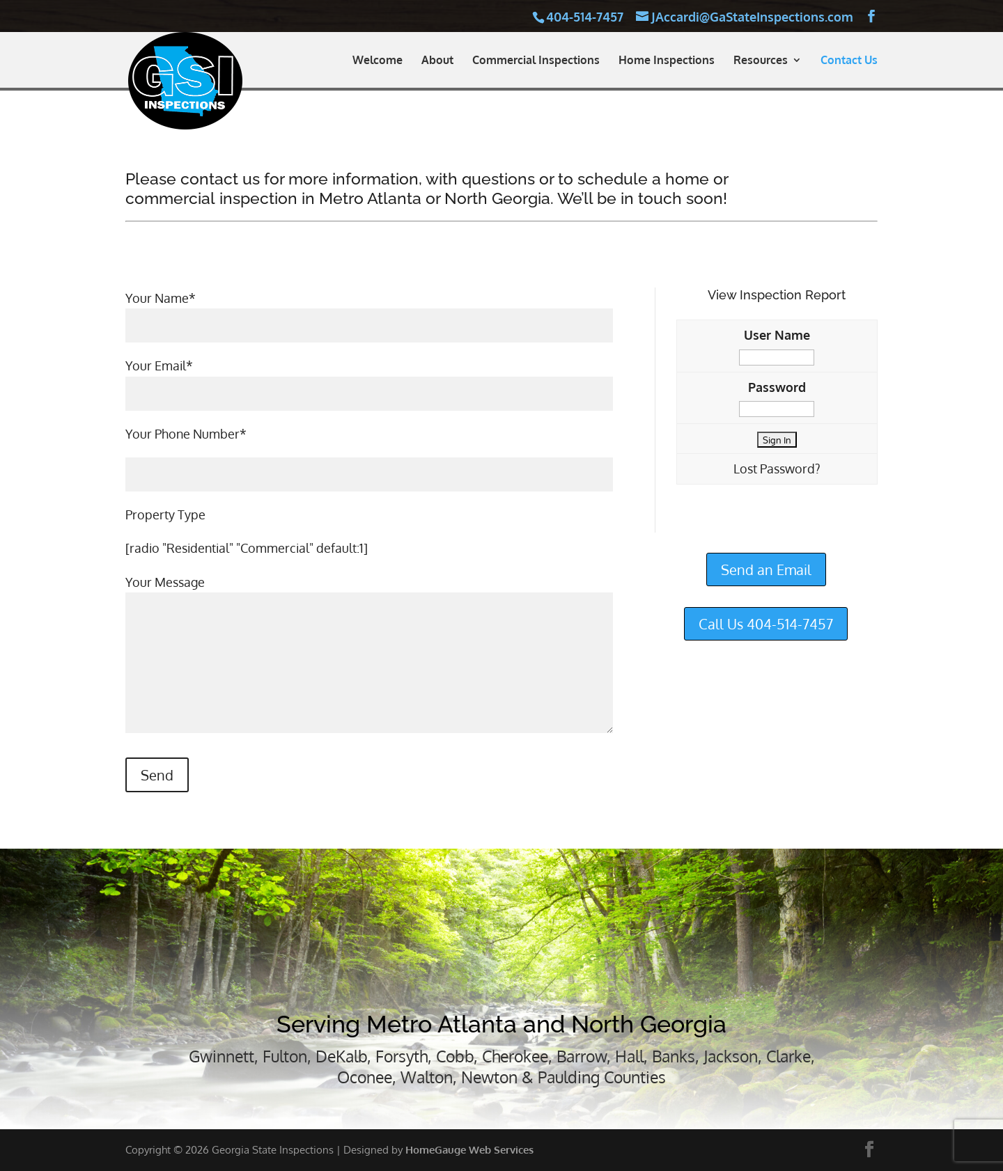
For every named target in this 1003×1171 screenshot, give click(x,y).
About (437, 61)
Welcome (377, 61)
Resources (760, 61)
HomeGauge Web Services (469, 1149)
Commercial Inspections (536, 61)
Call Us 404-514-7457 (766, 624)
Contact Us (849, 61)
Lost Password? (777, 468)
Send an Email (766, 569)
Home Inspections (667, 61)
